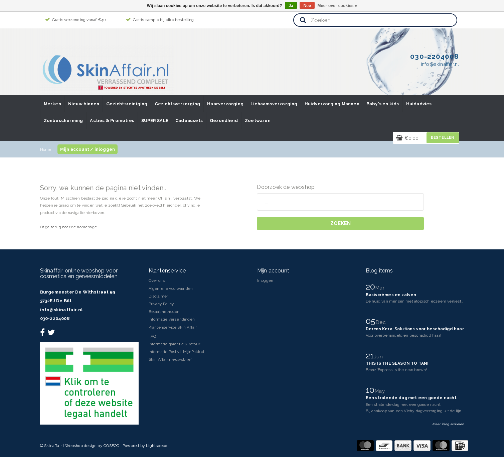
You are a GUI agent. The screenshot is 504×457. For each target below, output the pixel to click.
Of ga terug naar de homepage (68, 227)
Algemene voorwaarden (171, 288)
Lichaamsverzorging (274, 103)
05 (372, 321)
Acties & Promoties (112, 120)
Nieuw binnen (83, 103)
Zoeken (340, 223)
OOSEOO (111, 445)
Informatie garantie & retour (174, 344)
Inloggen (265, 280)
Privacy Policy (161, 304)
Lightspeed (156, 445)
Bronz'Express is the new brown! (396, 369)
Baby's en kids (382, 103)
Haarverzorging (225, 103)
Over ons (157, 280)
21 (371, 355)
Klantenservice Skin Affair (173, 327)
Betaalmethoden (164, 311)
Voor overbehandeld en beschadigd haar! (404, 335)
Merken (52, 103)
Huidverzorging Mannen (332, 103)
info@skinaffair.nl (61, 309)
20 (371, 286)
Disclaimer (158, 296)
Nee (307, 5)
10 (371, 390)
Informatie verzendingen (172, 319)
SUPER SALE (154, 120)
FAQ (152, 336)
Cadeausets (189, 120)
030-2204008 (54, 318)
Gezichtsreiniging (126, 103)
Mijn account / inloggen (87, 149)
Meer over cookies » (337, 5)
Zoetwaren (258, 120)
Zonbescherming (63, 120)
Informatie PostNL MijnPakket (177, 351)
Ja (291, 5)
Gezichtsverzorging (177, 103)
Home (45, 149)
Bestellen (443, 137)
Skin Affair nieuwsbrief (170, 359)
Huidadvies (419, 103)
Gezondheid (224, 120)
